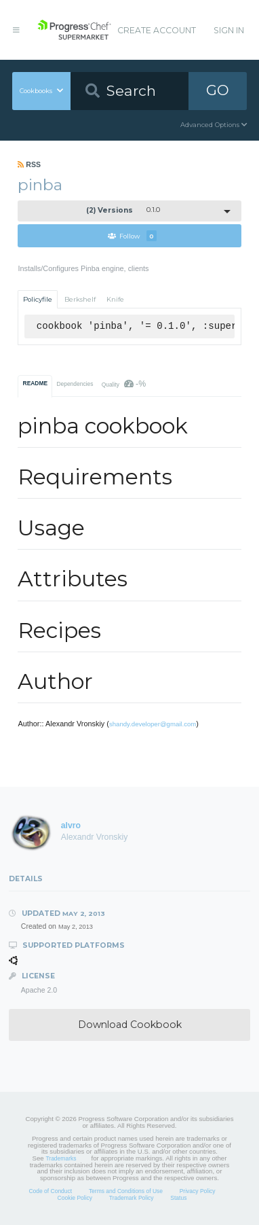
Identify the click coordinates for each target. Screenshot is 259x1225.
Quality (124, 384)
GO (217, 90)
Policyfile (37, 299)
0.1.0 (123, 210)
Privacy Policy (198, 1191)
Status (178, 1197)
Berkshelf (80, 299)
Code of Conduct (50, 1191)
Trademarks (60, 1158)
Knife (115, 299)
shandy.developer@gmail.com (152, 724)
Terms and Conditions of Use (126, 1191)
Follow (132, 235)
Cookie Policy (75, 1197)
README (35, 383)
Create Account (156, 30)
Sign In (229, 30)
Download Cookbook (130, 1024)
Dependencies (74, 383)
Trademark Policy (131, 1197)
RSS (29, 164)
